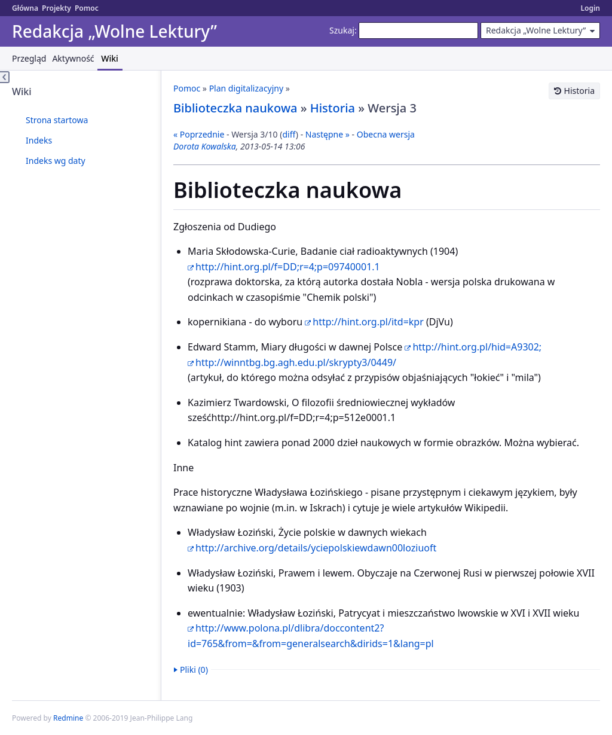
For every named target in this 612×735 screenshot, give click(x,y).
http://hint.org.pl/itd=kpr (368, 321)
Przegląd (29, 58)
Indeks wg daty (55, 160)
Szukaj (341, 30)
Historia (579, 90)
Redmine (68, 718)
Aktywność (73, 58)
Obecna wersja (386, 134)
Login (590, 8)
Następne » (327, 134)
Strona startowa (57, 120)
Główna (25, 8)
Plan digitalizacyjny (246, 88)
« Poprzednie (198, 134)
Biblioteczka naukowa (235, 108)
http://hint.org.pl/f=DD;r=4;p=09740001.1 (287, 266)
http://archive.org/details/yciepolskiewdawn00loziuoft (315, 547)
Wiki (109, 58)
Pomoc (87, 8)
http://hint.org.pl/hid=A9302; (476, 346)
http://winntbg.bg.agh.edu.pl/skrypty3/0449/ (295, 362)
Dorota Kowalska (204, 146)
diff (288, 134)
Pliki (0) (194, 669)
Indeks (39, 140)
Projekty (56, 8)
